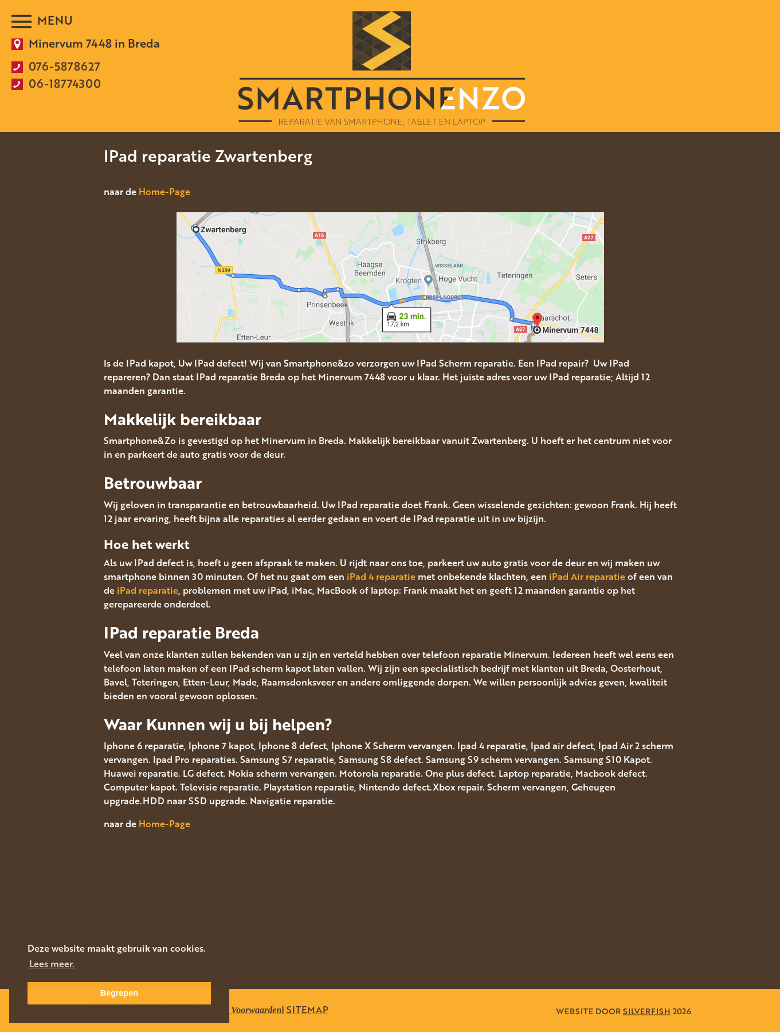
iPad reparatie (147, 590)
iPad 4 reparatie (381, 576)
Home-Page (164, 191)
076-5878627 (64, 66)
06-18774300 (65, 83)
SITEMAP (307, 1010)
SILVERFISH (647, 1010)
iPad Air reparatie (587, 576)
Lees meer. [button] (52, 964)
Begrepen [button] (119, 993)
